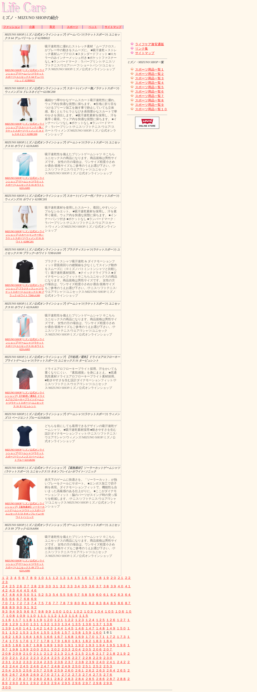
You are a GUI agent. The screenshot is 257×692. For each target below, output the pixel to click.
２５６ (27, 670)
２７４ (87, 674)
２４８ (55, 666)
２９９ (107, 683)
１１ (48, 578)
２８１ (48, 679)
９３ (5, 611)
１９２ (79, 645)
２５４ (6, 670)
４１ (127, 586)
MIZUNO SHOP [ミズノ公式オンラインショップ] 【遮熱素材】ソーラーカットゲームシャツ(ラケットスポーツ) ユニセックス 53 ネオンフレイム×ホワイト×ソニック (25, 510)
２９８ (97, 683)
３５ (84, 586)
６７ (19, 599)
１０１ (67, 611)
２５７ (38, 670)
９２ (34, 607)
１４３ (48, 628)
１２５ (100, 620)
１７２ (111, 636)
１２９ (13, 624)
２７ (26, 586)
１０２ (78, 611)
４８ (12, 594)
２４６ (34, 666)
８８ (5, 607)
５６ (70, 594)
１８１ (76, 641)
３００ (6, 687)
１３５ (76, 624)
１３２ (45, 624)
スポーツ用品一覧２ (149, 74)
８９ (12, 607)
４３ (12, 590)
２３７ (69, 662)
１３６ (87, 624)
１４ (70, 578)
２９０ (13, 683)
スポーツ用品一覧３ (149, 78)
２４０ (100, 662)
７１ (12, 603)
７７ (55, 603)
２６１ (79, 670)
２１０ (27, 653)
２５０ (76, 666)
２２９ (97, 658)
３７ (99, 586)
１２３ (79, 620)
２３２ (17, 662)
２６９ (34, 674)
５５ (62, 594)
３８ (106, 586)
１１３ (62, 615)
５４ (55, 594)
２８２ (58, 679)
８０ (77, 603)
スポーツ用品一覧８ (149, 100)
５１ (34, 594)
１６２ (6, 636)
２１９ (121, 653)
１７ (91, 578)
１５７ (66, 632)
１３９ (6, 628)
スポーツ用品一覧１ (149, 69)
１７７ (34, 641)
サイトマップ (113, 26)
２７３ (76, 674)
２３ (5, 582)
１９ (106, 578)
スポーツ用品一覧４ (149, 82)
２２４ (45, 658)
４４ (19, 590)
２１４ (69, 653)
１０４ (99, 611)
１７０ (90, 636)
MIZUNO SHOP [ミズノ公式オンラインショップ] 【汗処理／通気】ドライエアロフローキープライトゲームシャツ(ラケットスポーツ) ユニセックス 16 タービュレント (25, 399)
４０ (120, 586)
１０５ (109, 611)
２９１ (24, 683)
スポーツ (72, 26)
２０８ (6, 653)
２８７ (111, 679)
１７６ (24, 641)
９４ (12, 611)
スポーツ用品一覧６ (149, 91)
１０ (41, 578)
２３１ (6, 662)
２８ (34, 586)
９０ (19, 607)
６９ (34, 599)
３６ (91, 586)
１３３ (55, 624)
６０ (99, 594)
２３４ (38, 662)
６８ (26, 599)
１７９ (55, 641)
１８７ (27, 645)
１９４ (100, 645)
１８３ (97, 641)
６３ (120, 594)
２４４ (13, 666)
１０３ (88, 611)
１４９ (111, 628)
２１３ (58, 653)
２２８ (87, 658)
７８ (62, 603)
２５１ (87, 666)
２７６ (107, 674)
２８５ (90, 679)
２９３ (45, 683)
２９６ (76, 683)
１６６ (48, 636)
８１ (84, 603)
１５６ (55, 632)
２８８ (121, 679)
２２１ (13, 658)
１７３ (121, 636)
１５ (77, 578)
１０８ (10, 615)
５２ (41, 594)
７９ (70, 603)
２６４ (111, 670)
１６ (84, 578)
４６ (34, 590)
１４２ (38, 628)
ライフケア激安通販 (149, 44)
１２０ (48, 620)
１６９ (79, 636)
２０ (113, 578)
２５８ (48, 670)
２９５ (66, 683)
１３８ (107, 624)
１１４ (73, 615)
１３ (62, 578)
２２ (127, 578)
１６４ (27, 636)
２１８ (111, 653)
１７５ (13, 641)
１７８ (45, 641)
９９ (48, 611)
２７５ (97, 674)
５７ (77, 594)
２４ (5, 586)
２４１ (111, 662)
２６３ (100, 670)
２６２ (90, 670)
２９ (41, 586)
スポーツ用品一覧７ (149, 96)
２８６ (100, 679)
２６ (19, 586)
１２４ (90, 620)
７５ (41, 603)
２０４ (76, 649)
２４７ (45, 666)
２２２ (24, 658)
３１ (55, 586)
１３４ (66, 624)
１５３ (24, 632)
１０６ (119, 611)
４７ (5, 594)
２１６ (90, 653)
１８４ (107, 641)
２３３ (27, 662)
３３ (70, 586)
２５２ (97, 666)
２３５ (48, 662)
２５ (12, 586)
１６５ (38, 636)
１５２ (13, 632)
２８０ (38, 679)
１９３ (90, 645)
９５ (19, 611)
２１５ (79, 653)
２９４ (55, 683)
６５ (5, 599)
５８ (84, 594)
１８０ (66, 641)
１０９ (21, 615)
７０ (5, 603)
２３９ (90, 662)
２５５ (17, 670)
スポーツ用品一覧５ (149, 87)
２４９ (66, 666)
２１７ (100, 653)
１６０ (97, 632)
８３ (99, 603)
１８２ (87, 641)
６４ (127, 594)
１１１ (42, 615)
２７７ (6, 679)
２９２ (34, 683)
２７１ (55, 674)
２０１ (45, 649)
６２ (113, 594)
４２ (5, 590)
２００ (34, 649)
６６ (12, 599)
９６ (26, 611)
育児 (52, 26)
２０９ (17, 653)
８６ (120, 603)
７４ (34, 603)
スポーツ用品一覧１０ (151, 109)
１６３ (17, 636)
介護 (32, 26)
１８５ (6, 645)
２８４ (79, 679)
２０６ (97, 649)
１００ (57, 611)
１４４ (58, 628)
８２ (91, 603)
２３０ (107, 658)
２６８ (24, 674)
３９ (113, 586)
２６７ (13, 674)
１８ (99, 578)
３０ (48, 586)
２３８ (79, 662)
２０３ (66, 649)
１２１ (58, 620)
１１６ (6, 620)
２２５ (55, 658)
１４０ (17, 628)
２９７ (87, 683)
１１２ (52, 615)
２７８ (17, 679)
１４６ (79, 628)
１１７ (17, 620)
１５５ (45, 632)
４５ (26, 590)
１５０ (121, 628)
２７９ (27, 679)
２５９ (58, 670)
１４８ (100, 628)
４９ (19, 594)
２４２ (121, 662)
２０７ (107, 649)
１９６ (121, 645)
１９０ (58, 645)
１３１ (34, 624)
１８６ (17, 645)
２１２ (48, 653)
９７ (34, 611)
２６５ (121, 670)
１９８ (13, 649)
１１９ (38, 620)
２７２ (66, 674)
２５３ (107, 666)
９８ (41, 611)
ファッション (11, 26)
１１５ (83, 615)
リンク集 (141, 48)
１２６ (111, 620)
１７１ (100, 636)
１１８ (27, 620)
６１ (106, 594)
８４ (106, 603)
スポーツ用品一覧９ (149, 104)
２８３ (69, 679)
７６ (48, 603)
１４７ (90, 628)
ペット (93, 26)
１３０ (24, 624)
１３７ (97, 624)
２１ (120, 578)
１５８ (76, 632)
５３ (48, 594)
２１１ (38, 653)
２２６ (66, 658)
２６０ (69, 670)
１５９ (87, 632)
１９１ (69, 645)
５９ (91, 594)
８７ (127, 603)
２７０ (45, 674)
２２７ (76, 658)
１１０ (31, 615)
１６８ (69, 636)
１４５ (69, 628)
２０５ (87, 649)
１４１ (27, 628)
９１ (26, 607)
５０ (26, 594)
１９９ (24, 649)
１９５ (111, 645)
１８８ (38, 645)
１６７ (58, 636)
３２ (62, 586)
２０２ (55, 649)
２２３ (34, 658)
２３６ (58, 662)
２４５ (24, 666)
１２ (55, 578)
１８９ (48, 645)
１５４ (34, 632)
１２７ (121, 620)
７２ (19, 603)
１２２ (69, 620)
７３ (26, 603)
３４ (77, 586)
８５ (113, 603)
